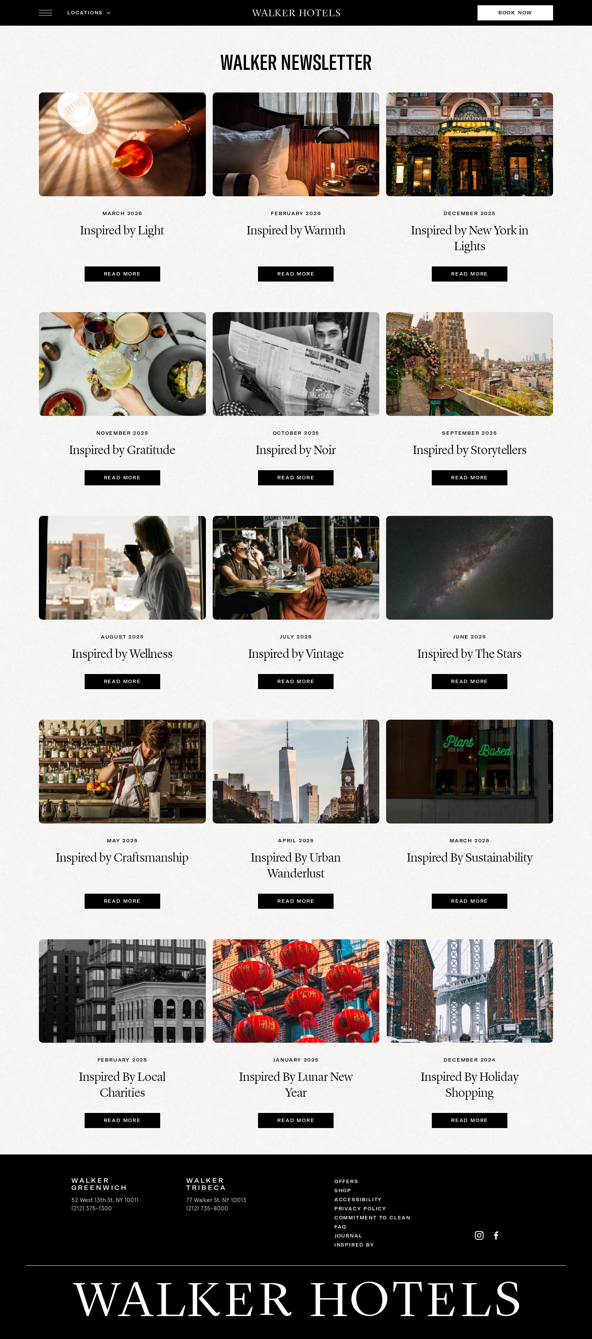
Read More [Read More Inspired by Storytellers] (469, 477)
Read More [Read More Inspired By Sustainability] (469, 901)
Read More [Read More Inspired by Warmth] (295, 274)
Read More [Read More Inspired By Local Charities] (122, 1120)
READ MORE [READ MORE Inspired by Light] (122, 274)
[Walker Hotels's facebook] (495, 1235)
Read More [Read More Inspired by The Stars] (469, 681)
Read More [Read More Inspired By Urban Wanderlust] (295, 901)
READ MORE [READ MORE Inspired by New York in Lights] (469, 274)
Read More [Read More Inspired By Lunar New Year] (295, 1120)
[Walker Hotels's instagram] (479, 1235)
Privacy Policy (360, 1208)
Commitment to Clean (372, 1217)
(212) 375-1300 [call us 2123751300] (91, 1208)
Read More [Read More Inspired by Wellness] (122, 681)
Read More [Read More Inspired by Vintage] (295, 681)
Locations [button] (85, 12)
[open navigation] (45, 12)
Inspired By (354, 1245)
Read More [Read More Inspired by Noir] (295, 477)
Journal (348, 1236)
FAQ (340, 1227)
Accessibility (358, 1199)
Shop (342, 1190)
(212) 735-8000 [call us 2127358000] (207, 1208)
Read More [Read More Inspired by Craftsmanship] (122, 901)
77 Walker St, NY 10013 (216, 1200)
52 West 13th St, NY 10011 (105, 1200)
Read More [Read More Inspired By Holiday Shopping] (469, 1120)
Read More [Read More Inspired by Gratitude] (122, 477)
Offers (346, 1181)
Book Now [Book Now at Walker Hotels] (515, 12)
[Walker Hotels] (296, 12)
